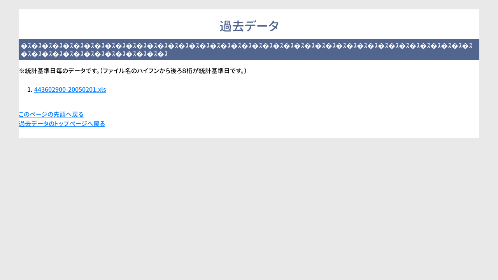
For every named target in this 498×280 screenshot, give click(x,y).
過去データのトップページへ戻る (62, 123)
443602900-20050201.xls (70, 89)
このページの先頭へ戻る (51, 114)
